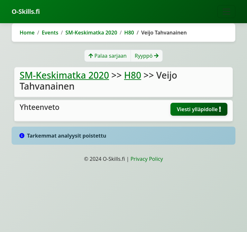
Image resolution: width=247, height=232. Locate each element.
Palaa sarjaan (107, 55)
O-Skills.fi (26, 11)
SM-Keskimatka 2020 (91, 32)
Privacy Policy (147, 158)
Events (50, 32)
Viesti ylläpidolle (199, 109)
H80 (129, 32)
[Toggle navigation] (226, 11)
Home (27, 32)
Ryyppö (147, 55)
